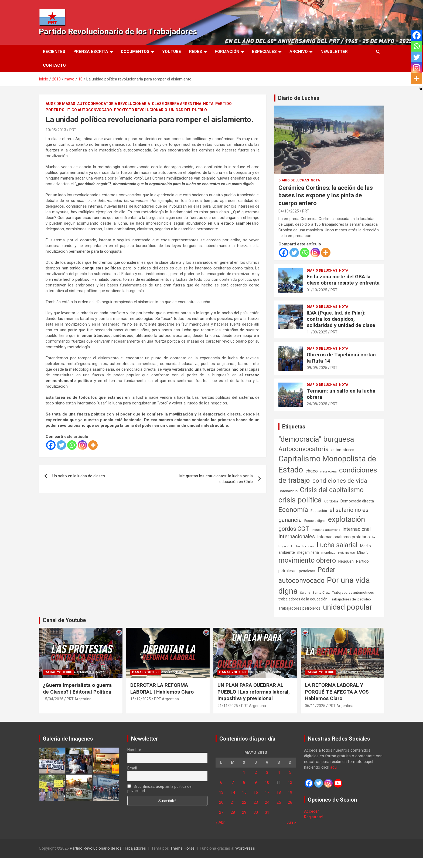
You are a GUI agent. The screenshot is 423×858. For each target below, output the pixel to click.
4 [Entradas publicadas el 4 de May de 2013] (279, 772)
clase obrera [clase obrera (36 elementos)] (328, 471)
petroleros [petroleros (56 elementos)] (307, 571)
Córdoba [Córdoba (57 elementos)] (331, 501)
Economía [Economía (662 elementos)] (293, 510)
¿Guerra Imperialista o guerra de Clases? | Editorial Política (77, 688)
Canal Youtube (58, 672)
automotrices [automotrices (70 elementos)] (342, 450)
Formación (227, 51)
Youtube (171, 51)
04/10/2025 (288, 211)
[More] (93, 445)
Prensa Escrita (90, 51)
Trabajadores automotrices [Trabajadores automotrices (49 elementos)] (353, 592)
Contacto (54, 65)
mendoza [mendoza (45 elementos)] (328, 553)
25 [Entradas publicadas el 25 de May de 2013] (279, 802)
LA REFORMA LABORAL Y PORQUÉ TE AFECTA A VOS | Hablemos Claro (338, 691)
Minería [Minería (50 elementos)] (363, 552)
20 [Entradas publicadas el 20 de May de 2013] (221, 802)
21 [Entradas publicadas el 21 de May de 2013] (233, 802)
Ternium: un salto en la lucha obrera (341, 394)
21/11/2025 (227, 706)
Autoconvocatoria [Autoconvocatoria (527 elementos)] (303, 449)
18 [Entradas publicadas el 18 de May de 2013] (279, 792)
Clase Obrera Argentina (176, 104)
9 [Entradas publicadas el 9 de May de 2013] (256, 782)
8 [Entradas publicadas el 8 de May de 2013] (244, 782)
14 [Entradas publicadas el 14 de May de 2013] (233, 792)
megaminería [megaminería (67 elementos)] (308, 552)
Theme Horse (182, 848)
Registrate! (313, 817)
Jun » (291, 822)
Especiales (264, 51)
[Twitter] (61, 445)
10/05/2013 (56, 130)
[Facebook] (51, 445)
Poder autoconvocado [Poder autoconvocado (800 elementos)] (306, 575)
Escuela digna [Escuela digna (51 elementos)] (315, 521)
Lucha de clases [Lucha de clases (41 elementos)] (302, 546)
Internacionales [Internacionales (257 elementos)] (296, 536)
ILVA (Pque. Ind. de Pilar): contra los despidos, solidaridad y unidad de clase (341, 319)
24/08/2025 (317, 404)
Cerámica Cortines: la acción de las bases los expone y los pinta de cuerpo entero (325, 195)
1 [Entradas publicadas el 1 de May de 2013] (244, 772)
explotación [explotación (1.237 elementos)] (346, 519)
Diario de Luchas (298, 98)
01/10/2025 (317, 290)
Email (132, 768)
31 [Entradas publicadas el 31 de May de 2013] (267, 812)
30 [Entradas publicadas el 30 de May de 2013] (256, 812)
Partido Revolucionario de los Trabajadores (118, 31)
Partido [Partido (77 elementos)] (362, 561)
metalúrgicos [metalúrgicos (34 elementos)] (346, 553)
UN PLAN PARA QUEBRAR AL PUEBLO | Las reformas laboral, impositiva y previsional (253, 691)
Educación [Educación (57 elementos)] (319, 511)
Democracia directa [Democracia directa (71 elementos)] (357, 501)
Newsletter (334, 51)
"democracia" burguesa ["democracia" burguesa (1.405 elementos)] (316, 439)
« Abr (220, 822)
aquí (333, 767)
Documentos (135, 51)
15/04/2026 (53, 699)
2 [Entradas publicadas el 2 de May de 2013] (256, 772)
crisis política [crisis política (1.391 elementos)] (300, 499)
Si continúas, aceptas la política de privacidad (159, 788)
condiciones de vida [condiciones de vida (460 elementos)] (339, 480)
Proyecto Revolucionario (140, 110)
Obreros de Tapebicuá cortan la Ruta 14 (341, 358)
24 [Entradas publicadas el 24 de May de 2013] (267, 802)
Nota (208, 104)
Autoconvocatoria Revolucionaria (113, 104)
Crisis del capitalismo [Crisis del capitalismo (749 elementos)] (332, 490)
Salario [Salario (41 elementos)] (305, 592)
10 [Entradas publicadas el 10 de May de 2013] (267, 782)
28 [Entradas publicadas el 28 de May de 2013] (233, 812)
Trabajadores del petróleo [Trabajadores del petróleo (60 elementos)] (350, 599)
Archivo (298, 51)
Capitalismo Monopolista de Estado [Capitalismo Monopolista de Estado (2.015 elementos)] (327, 464)
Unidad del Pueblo (188, 110)
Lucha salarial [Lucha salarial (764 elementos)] (337, 545)
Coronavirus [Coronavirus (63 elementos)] (288, 491)
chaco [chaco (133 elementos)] (311, 471)
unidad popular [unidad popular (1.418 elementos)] (347, 607)
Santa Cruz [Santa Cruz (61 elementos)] (321, 592)
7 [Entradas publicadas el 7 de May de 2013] (233, 782)
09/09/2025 (317, 368)
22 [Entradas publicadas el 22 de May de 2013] (244, 802)
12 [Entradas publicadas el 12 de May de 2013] (290, 782)
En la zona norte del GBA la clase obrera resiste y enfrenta (343, 279)
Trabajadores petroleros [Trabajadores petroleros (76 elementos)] (299, 608)
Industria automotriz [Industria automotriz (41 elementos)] (326, 530)
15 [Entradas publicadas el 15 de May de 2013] (244, 792)
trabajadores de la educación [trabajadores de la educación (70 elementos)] (303, 599)
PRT (72, 130)
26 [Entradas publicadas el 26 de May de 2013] (290, 802)
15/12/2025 (140, 699)
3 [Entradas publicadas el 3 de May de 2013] (267, 772)
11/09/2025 (317, 332)
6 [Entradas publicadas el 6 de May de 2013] (221, 782)
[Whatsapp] (72, 445)
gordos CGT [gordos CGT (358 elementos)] (293, 528)
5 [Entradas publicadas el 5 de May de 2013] (290, 772)
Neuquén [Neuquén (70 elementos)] (346, 561)
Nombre (134, 750)
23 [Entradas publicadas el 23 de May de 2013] (256, 802)
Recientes (54, 51)
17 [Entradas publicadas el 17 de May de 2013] (267, 792)
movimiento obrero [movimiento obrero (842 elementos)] (307, 560)
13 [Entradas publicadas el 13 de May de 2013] (221, 792)
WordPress (245, 848)
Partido (223, 104)
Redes (195, 51)
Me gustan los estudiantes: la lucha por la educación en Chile (216, 479)
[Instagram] (82, 445)
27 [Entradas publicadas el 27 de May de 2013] (221, 812)
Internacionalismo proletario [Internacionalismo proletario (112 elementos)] (343, 536)
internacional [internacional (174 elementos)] (357, 529)
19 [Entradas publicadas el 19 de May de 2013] (290, 792)
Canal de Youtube (64, 620)
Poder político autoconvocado (79, 110)
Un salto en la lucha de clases (78, 476)
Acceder (311, 811)
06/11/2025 (315, 706)
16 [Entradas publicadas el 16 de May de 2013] (256, 792)
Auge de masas (60, 104)
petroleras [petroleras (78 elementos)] (287, 571)
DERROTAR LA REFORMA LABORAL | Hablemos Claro (162, 688)
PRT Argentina (79, 699)
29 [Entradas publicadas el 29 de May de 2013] (244, 812)
